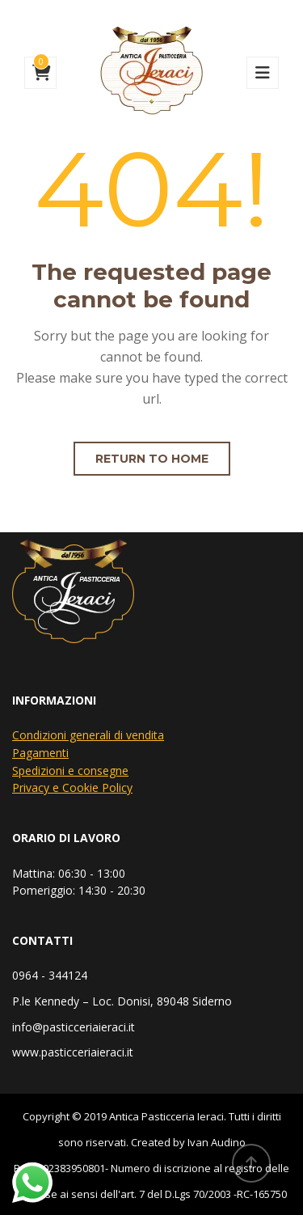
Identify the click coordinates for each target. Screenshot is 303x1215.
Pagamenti (40, 752)
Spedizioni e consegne (70, 770)
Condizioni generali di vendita (88, 735)
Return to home (151, 458)
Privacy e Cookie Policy (72, 787)
